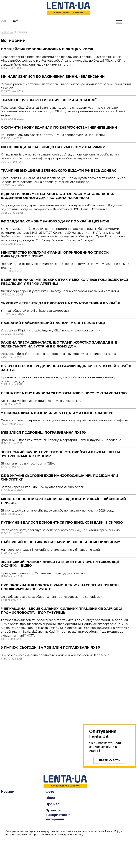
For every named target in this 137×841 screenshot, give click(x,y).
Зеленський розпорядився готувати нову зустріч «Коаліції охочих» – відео (60, 564)
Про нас (52, 804)
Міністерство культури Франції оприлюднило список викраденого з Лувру (55, 254)
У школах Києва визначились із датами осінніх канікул (57, 413)
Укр (3, 21)
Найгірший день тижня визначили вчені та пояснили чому (60, 542)
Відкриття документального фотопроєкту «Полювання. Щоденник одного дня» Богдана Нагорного (57, 196)
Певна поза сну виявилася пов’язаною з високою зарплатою (64, 393)
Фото (49, 792)
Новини (21, 32)
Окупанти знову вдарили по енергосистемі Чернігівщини (59, 127)
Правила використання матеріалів (57, 814)
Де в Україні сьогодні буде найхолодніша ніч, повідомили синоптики (59, 478)
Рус (16, 21)
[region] (109, 691)
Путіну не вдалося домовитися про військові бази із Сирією (62, 523)
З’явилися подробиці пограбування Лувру (43, 433)
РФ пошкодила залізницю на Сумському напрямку (53, 147)
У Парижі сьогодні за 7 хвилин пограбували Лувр (50, 648)
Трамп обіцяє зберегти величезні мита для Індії (49, 100)
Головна (7, 32)
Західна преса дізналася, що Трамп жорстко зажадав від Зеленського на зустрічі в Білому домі (59, 344)
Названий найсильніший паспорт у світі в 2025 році (53, 323)
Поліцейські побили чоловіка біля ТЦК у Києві (47, 49)
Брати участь (109, 760)
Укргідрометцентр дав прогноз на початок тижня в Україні (60, 303)
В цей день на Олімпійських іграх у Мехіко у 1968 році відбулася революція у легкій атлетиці (64, 282)
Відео (50, 798)
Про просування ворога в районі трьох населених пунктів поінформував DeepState (60, 587)
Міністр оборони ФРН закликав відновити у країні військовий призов (63, 501)
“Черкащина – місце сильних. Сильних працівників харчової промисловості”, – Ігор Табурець (61, 611)
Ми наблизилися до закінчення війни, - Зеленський (53, 77)
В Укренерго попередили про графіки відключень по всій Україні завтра (66, 368)
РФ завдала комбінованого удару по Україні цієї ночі (55, 221)
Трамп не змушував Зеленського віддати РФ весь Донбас (58, 171)
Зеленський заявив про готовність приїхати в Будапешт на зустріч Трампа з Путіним (60, 454)
